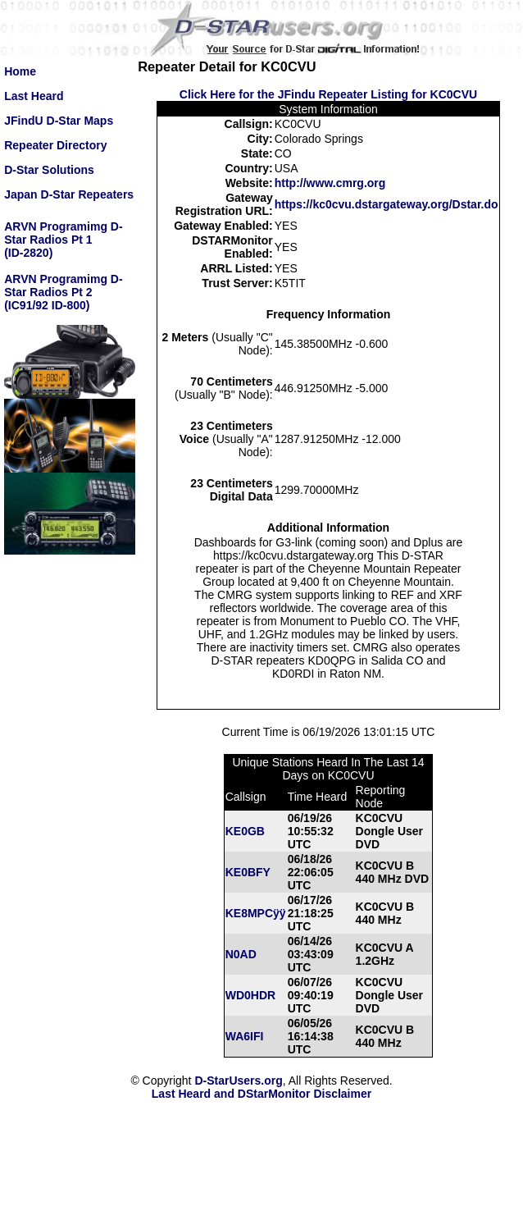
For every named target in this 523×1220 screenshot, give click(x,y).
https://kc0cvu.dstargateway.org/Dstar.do (386, 204)
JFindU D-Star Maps (58, 120)
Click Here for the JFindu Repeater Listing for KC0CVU (328, 94)
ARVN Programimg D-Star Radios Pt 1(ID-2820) (63, 239)
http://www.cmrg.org (330, 183)
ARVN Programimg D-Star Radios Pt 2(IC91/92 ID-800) (63, 292)
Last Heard (33, 96)
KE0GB (245, 831)
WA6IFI (244, 1036)
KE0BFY (248, 872)
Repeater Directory (55, 145)
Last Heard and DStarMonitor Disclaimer (261, 1093)
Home (20, 71)
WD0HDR (250, 995)
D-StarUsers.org (238, 1080)
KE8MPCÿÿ (255, 913)
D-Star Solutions (49, 169)
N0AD (241, 954)
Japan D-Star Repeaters (69, 194)
